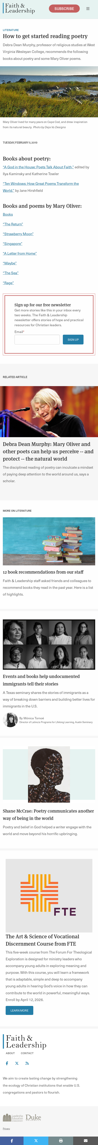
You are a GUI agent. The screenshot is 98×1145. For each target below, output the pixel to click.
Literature (11, 30)
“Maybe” (10, 263)
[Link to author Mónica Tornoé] (10, 719)
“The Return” (13, 224)
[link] (49, 411)
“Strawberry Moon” (18, 233)
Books (8, 214)
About (10, 1053)
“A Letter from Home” (20, 253)
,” (13, 190)
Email (18, 331)
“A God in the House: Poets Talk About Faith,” (38, 166)
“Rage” (8, 282)
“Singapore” (12, 243)
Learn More (19, 1010)
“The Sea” (11, 272)
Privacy (6, 1128)
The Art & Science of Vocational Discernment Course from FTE (42, 940)
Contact (27, 1053)
